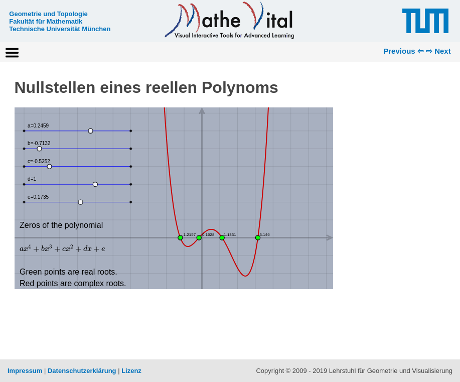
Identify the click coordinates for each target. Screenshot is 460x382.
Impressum (25, 370)
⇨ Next (438, 51)
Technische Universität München (59, 29)
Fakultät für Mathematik (45, 21)
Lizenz (131, 370)
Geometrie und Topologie (48, 14)
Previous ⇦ (403, 51)
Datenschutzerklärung (82, 370)
